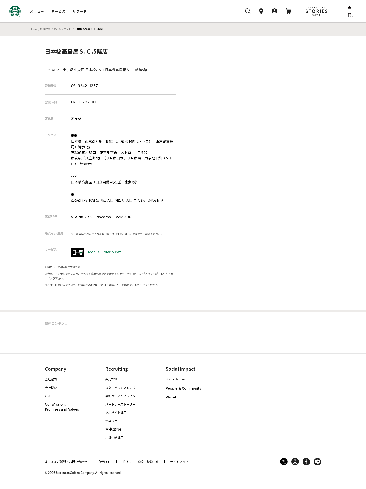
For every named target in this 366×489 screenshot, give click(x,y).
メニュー (37, 11)
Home (33, 29)
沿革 (48, 396)
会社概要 (51, 387)
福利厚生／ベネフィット (122, 396)
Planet (171, 397)
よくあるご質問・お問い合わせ (66, 462)
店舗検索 (45, 29)
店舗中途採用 (114, 437)
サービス (58, 11)
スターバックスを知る (120, 387)
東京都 (57, 29)
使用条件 (105, 462)
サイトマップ (179, 462)
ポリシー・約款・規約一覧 (140, 462)
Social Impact (177, 379)
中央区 (68, 29)
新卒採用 (111, 421)
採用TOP (111, 379)
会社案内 (51, 379)
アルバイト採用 (116, 412)
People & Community (183, 388)
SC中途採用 (113, 429)
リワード (80, 11)
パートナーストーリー (120, 404)
